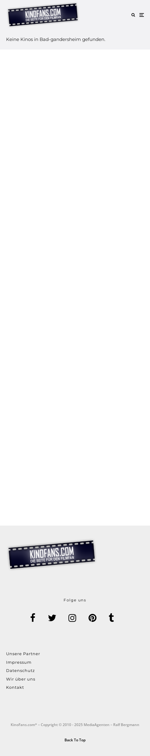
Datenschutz (20, 670)
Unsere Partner (23, 653)
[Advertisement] (75, 288)
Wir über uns (20, 679)
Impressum (19, 662)
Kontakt (15, 687)
